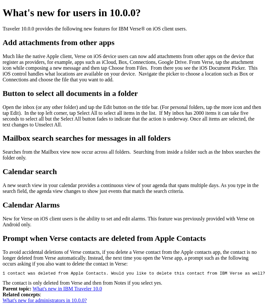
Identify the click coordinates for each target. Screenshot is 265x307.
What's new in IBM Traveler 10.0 (67, 289)
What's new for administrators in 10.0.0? (45, 301)
